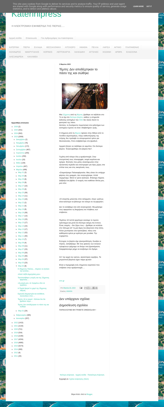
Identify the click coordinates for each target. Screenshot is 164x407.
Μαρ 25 (21, 193)
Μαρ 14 (21, 226)
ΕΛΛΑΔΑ (38, 47)
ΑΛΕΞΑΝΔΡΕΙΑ (16, 57)
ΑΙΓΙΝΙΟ (117, 47)
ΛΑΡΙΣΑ (106, 47)
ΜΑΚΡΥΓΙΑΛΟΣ (32, 52)
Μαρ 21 (21, 206)
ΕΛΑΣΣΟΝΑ (131, 52)
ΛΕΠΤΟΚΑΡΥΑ (63, 52)
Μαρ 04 (21, 259)
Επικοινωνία (31, 38)
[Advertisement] (26, 90)
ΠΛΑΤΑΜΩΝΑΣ (132, 47)
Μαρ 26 (21, 189)
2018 (16, 336)
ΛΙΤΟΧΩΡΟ (70, 47)
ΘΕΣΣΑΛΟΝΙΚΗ (53, 47)
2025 (16, 130)
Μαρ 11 (21, 236)
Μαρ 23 (21, 199)
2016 (16, 343)
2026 (16, 127)
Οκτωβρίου (20, 146)
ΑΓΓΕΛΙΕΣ (93, 52)
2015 (16, 346)
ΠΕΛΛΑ (95, 47)
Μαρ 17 (21, 216)
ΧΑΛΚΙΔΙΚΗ (79, 52)
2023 (16, 137)
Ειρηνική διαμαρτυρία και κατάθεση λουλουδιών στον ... (31, 295)
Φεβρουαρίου (21, 315)
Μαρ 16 (21, 219)
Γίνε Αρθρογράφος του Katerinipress (57, 38)
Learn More (138, 6)
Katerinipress (36, 14)
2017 (16, 339)
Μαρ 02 (21, 266)
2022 (16, 323)
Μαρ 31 (21, 172)
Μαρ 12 (21, 233)
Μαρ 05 (21, 256)
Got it (149, 6)
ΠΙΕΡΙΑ (26, 47)
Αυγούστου (20, 153)
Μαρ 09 (21, 243)
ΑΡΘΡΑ (118, 52)
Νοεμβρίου (20, 143)
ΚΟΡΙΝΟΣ (47, 52)
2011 (16, 356)
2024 (16, 133)
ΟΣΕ (81, 120)
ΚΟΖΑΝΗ (107, 52)
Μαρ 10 (21, 239)
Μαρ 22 (21, 203)
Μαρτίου (19, 170)
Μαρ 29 (21, 179)
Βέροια (79, 114)
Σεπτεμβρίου (21, 150)
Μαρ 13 (21, 229)
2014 (16, 349)
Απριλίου (19, 166)
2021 (16, 326)
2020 (16, 329)
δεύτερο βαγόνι (76, 117)
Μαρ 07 (21, 249)
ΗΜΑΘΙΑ (83, 47)
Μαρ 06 (21, 253)
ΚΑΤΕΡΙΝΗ (14, 47)
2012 (16, 353)
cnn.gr (61, 281)
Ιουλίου (19, 156)
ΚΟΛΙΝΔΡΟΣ (15, 52)
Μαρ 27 (21, 186)
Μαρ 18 (21, 213)
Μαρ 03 (21, 263)
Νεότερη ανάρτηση (67, 375)
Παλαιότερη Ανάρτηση (96, 375)
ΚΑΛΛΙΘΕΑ (33, 57)
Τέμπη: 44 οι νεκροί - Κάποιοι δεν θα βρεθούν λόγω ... (31, 300)
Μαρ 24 (21, 196)
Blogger (89, 394)
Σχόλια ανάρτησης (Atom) (79, 379)
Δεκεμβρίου (20, 139)
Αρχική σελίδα (15, 38)
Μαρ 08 (21, 246)
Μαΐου (18, 163)
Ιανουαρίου (20, 318)
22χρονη (66, 114)
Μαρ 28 (21, 182)
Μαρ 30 (21, 176)
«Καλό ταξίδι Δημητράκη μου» (29, 274)
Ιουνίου (19, 160)
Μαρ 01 (21, 311)
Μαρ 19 (21, 209)
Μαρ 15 (21, 223)
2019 (16, 333)
